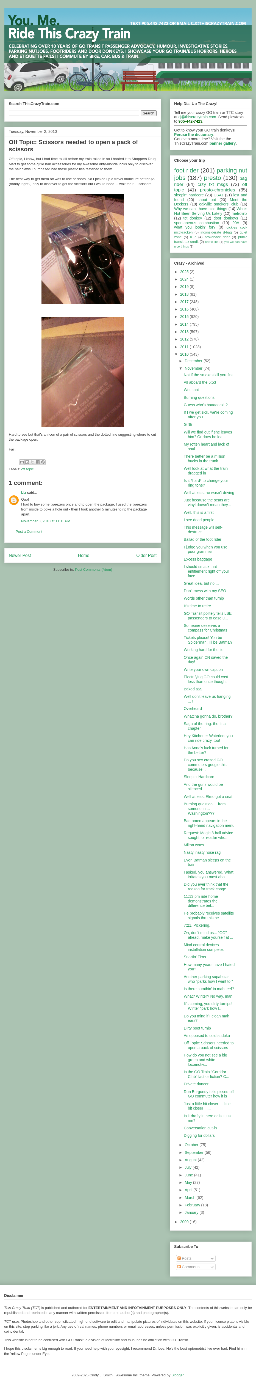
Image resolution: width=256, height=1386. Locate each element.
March (190, 1197)
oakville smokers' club (218, 204)
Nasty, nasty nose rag (202, 852)
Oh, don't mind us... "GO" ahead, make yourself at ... (208, 935)
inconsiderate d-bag (216, 232)
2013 (185, 332)
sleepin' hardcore (189, 195)
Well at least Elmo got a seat (208, 796)
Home (84, 555)
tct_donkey (192, 218)
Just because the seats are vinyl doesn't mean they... (207, 502)
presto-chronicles (217, 190)
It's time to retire (197, 606)
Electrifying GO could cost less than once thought (206, 679)
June (189, 1175)
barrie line (211, 241)
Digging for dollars (199, 1135)
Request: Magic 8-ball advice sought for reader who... (208, 835)
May (189, 1182)
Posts (184, 1258)
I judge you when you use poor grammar (205, 549)
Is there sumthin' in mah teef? (209, 989)
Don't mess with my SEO (205, 591)
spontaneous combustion (196, 223)
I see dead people (199, 520)
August (191, 1160)
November (194, 368)
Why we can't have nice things (200, 209)
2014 (185, 324)
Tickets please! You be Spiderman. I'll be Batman (208, 639)
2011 (185, 347)
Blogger (177, 1375)
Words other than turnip (204, 598)
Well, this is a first (199, 512)
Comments (189, 1267)
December (194, 361)
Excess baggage (198, 559)
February (193, 1205)
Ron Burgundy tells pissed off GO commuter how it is (209, 1094)
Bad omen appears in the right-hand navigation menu (209, 823)
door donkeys (226, 218)
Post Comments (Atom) (93, 569)
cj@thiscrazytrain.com (197, 117)
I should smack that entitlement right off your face (206, 571)
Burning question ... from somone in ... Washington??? (205, 809)
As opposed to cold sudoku (207, 1035)
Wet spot (191, 390)
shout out (207, 199)
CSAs (219, 195)
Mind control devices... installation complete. (204, 947)
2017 (185, 302)
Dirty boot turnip (197, 1028)
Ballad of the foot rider (202, 539)
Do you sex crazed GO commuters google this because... (205, 765)
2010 (185, 354)
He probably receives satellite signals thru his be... (209, 915)
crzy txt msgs (212, 184)
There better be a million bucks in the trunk (204, 458)
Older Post (146, 555)
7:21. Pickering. (197, 925)
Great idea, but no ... (201, 583)
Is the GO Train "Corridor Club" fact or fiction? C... (206, 1074)
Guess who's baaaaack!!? (206, 405)
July (189, 1167)
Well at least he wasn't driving (209, 492)
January (192, 1212)
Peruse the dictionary (193, 134)
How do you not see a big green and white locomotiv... (205, 1060)
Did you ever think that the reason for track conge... (206, 886)
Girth (188, 424)
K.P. (193, 237)
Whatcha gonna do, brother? (208, 716)
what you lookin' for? (194, 227)
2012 (185, 339)
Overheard (193, 708)
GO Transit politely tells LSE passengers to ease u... (208, 615)
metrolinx (239, 213)
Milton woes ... (196, 845)
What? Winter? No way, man (208, 996)
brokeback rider (217, 237)
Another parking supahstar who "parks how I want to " (208, 979)
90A (235, 223)
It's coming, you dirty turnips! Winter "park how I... (208, 1006)
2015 (185, 316)
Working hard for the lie (203, 649)
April (189, 1190)
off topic (27, 469)
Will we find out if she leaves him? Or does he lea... (208, 434)
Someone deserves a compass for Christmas (205, 627)
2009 (185, 1222)
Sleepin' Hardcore (199, 777)
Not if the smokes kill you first (208, 375)
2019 (185, 286)
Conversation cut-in (200, 1128)
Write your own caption (203, 669)
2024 (185, 279)
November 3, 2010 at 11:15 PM (45, 521)
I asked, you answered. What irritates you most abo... (208, 874)
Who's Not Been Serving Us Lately (210, 211)
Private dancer (196, 1084)
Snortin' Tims (195, 957)
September (194, 1152)
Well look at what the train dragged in (206, 470)
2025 (185, 272)
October (192, 1145)
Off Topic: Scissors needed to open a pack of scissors (209, 1045)
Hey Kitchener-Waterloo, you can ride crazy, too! (208, 738)
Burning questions (199, 397)
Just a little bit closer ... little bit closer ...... (207, 1106)
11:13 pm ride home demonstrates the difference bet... (201, 901)
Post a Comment (29, 531)
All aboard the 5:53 (200, 382)
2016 (185, 309)
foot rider (186, 170)
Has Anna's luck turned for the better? (206, 750)
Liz (23, 492)
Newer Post (20, 555)
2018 (185, 294)
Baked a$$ (193, 689)
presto (212, 177)
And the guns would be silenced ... (203, 786)
